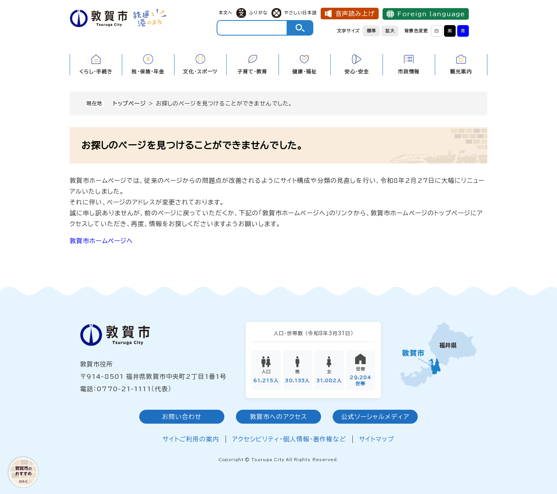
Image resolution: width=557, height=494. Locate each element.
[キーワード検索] (252, 28)
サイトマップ (377, 439)
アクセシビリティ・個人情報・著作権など (289, 439)
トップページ (129, 103)
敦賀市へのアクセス (278, 417)
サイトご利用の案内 (190, 439)
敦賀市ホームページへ (101, 241)
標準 (371, 31)
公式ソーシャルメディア (375, 417)
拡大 (390, 31)
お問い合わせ (182, 417)
